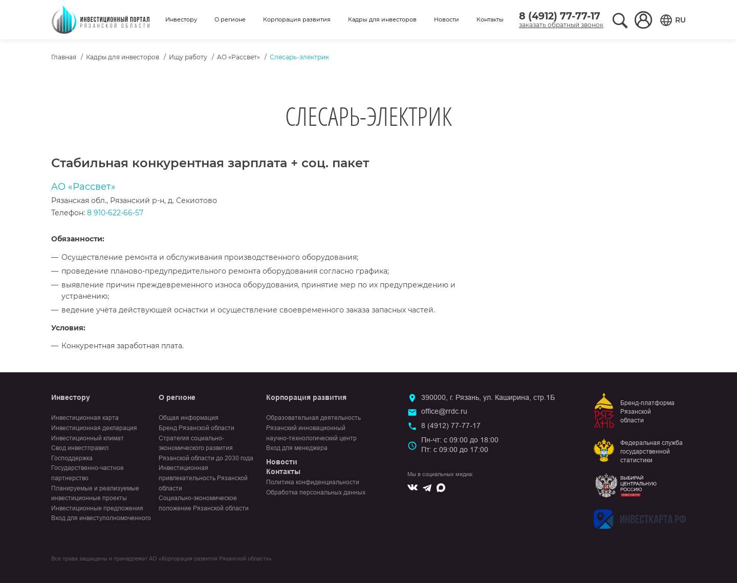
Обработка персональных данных (315, 492)
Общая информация (189, 417)
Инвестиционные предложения (97, 508)
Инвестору (181, 19)
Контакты (490, 19)
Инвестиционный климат (87, 438)
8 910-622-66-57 (115, 212)
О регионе (230, 19)
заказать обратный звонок (561, 25)
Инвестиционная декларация (94, 428)
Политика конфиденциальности (312, 482)
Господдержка (72, 458)
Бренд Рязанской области (196, 428)
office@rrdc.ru (444, 411)
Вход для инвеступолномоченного (101, 518)
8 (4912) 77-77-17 (559, 16)
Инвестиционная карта (85, 417)
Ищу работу (188, 57)
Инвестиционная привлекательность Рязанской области (203, 477)
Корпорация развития (297, 19)
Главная (63, 57)
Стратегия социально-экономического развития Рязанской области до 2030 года (206, 448)
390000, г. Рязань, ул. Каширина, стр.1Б (488, 397)
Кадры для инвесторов (382, 19)
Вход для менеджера (297, 448)
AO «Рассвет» (238, 57)
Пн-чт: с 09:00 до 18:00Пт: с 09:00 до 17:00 (459, 445)
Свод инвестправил (80, 448)
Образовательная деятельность (313, 417)
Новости (446, 19)
